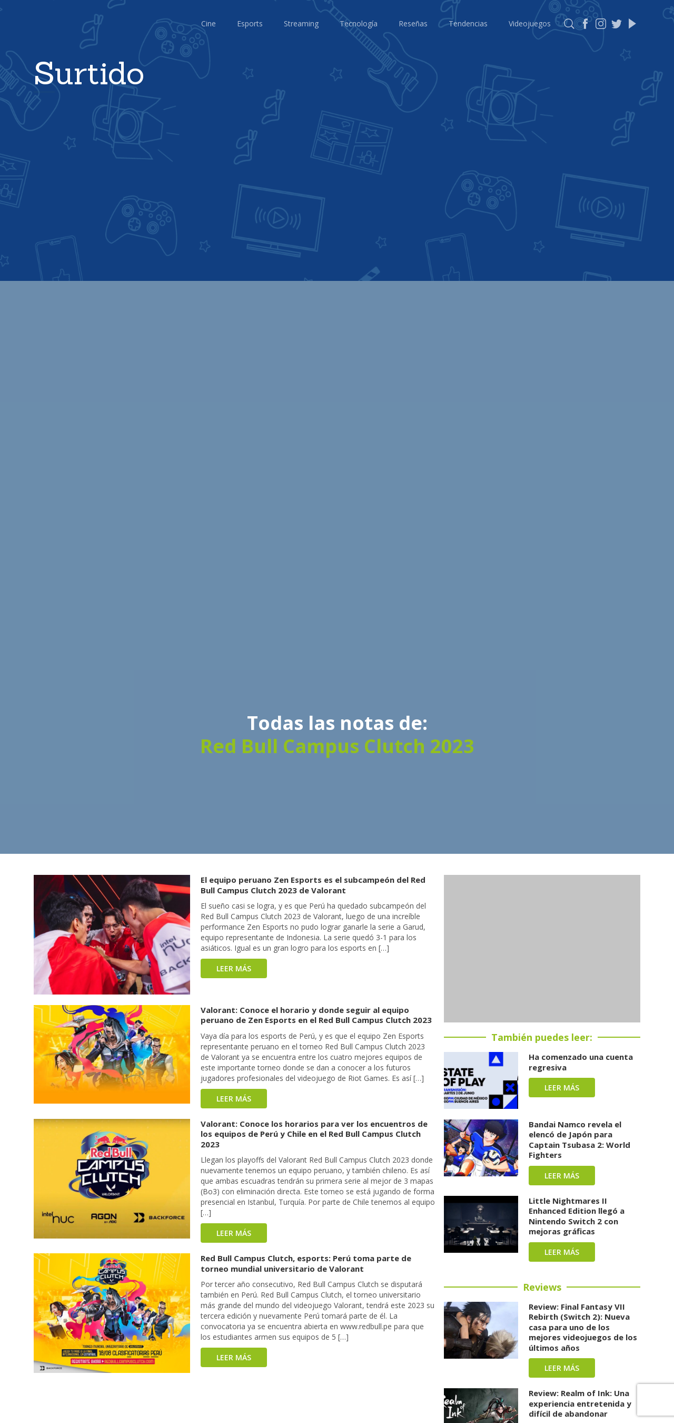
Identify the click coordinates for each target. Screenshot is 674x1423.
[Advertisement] (542, 948)
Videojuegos (530, 23)
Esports (250, 23)
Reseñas (413, 23)
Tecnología (359, 23)
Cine (208, 23)
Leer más (233, 968)
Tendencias (468, 23)
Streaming (301, 23)
